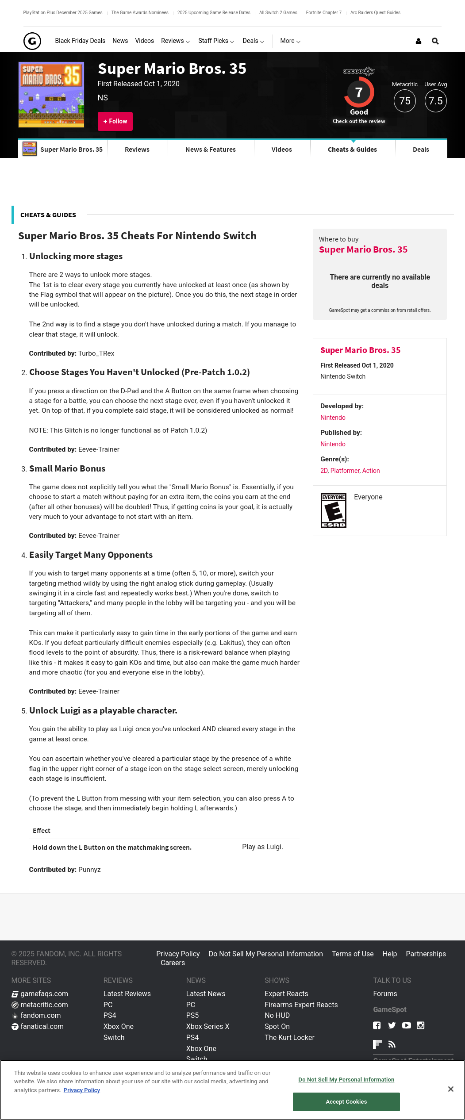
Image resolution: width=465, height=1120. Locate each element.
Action (371, 470)
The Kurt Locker (289, 1037)
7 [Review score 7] (359, 92)
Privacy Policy (178, 954)
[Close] (451, 1089)
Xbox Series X (208, 1026)
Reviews (137, 149)
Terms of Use (353, 954)
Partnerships (426, 954)
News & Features (210, 149)
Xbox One (119, 1026)
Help (390, 954)
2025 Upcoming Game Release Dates (213, 12)
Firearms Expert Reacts (301, 1005)
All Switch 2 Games (278, 12)
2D (323, 470)
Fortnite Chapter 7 (324, 12)
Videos (282, 149)
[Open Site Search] (435, 41)
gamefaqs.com (40, 994)
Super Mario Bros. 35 (172, 68)
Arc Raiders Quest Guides (375, 12)
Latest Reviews (127, 994)
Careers (173, 963)
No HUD (277, 1015)
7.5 (436, 101)
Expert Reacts (286, 994)
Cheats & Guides (352, 149)
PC (108, 1005)
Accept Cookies (346, 1101)
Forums (385, 994)
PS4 (110, 1015)
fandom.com (36, 1015)
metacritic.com (40, 1005)
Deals (421, 149)
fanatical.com (38, 1026)
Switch (114, 1037)
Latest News (206, 994)
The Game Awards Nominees (140, 12)
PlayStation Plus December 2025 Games (63, 12)
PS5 (192, 1015)
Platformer (345, 470)
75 (405, 101)
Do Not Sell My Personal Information (266, 954)
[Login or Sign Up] (418, 41)
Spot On (277, 1026)
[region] (232, 1090)
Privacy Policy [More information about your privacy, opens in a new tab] (82, 1090)
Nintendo (333, 417)
